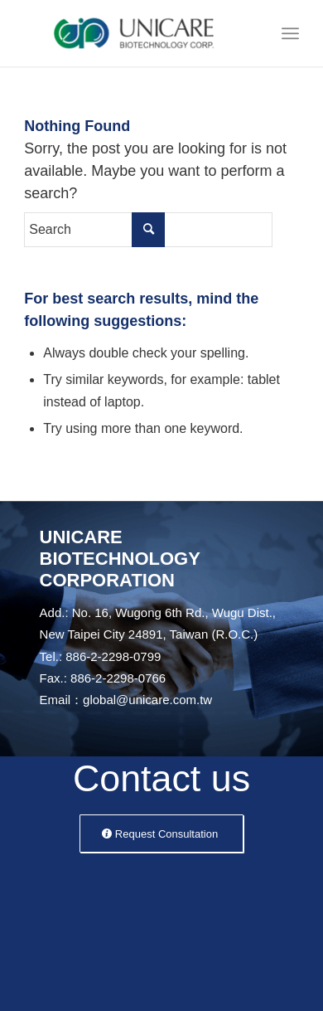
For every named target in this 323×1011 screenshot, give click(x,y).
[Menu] (290, 33)
